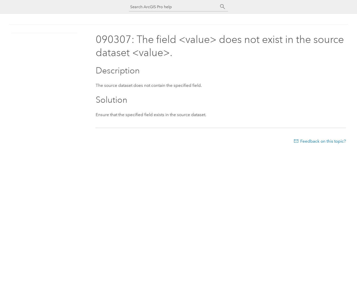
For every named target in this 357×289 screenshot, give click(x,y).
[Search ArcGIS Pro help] (173, 6)
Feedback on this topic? (323, 141)
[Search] (222, 6)
